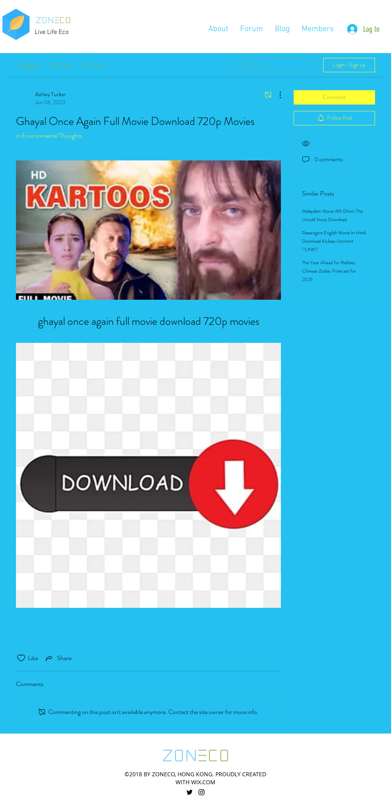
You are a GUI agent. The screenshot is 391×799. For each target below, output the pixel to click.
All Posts (62, 64)
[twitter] (190, 792)
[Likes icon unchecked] (21, 658)
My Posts (95, 64)
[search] (274, 65)
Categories (29, 64)
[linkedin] (201, 792)
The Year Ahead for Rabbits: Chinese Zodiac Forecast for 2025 (329, 271)
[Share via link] (57, 658)
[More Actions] (276, 95)
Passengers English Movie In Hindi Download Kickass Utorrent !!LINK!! (334, 241)
